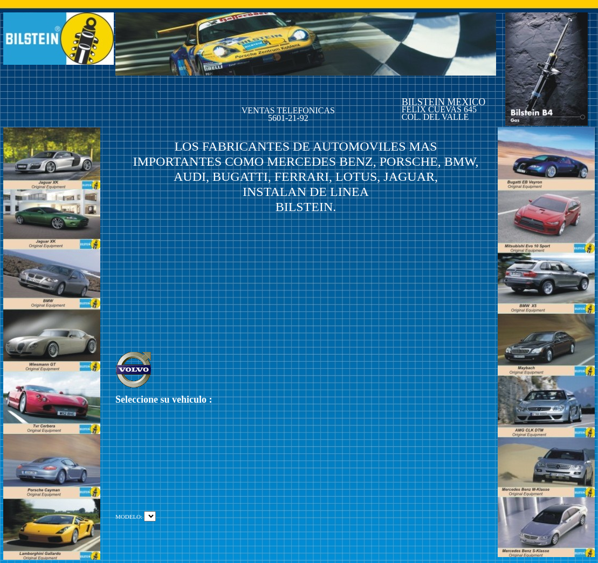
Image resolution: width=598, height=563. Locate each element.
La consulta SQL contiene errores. (150, 516)
